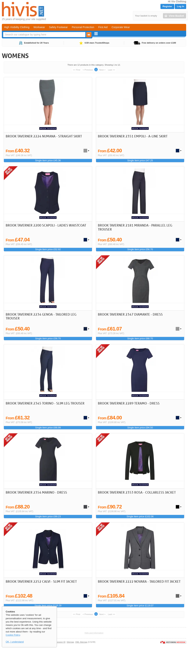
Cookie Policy (13, 635)
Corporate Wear (121, 27)
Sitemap (70, 642)
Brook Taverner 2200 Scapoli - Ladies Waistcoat (46, 225)
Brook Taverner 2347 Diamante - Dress (130, 314)
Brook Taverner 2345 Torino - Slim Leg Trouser (45, 403)
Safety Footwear (58, 27)
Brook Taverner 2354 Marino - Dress (36, 492)
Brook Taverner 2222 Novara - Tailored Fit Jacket (139, 581)
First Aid (103, 27)
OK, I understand (15, 641)
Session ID (60, 642)
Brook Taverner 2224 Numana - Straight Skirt (44, 136)
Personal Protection (83, 27)
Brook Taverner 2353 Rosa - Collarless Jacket (137, 492)
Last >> (111, 70)
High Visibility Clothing (16, 27)
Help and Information (94, 633)
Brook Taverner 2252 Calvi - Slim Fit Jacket (41, 581)
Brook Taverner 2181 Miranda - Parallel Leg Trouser (135, 227)
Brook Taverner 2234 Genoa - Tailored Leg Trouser (41, 316)
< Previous (88, 70)
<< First (76, 70)
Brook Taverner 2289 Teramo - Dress (129, 403)
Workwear (39, 27)
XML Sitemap (81, 642)
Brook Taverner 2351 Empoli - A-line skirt (132, 136)
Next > (102, 70)
